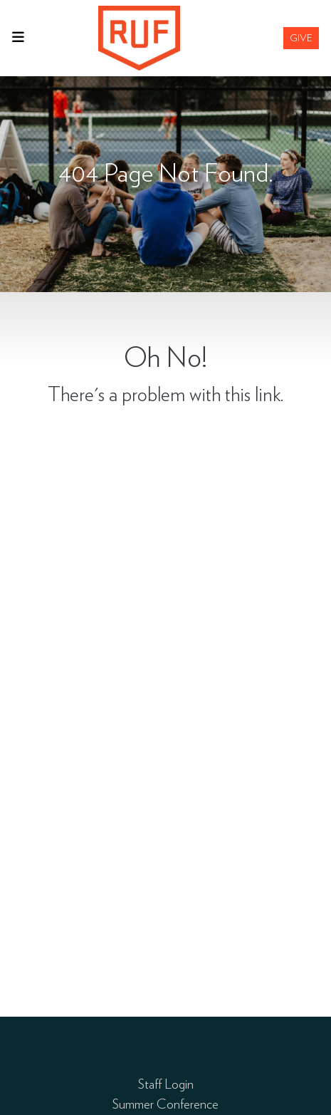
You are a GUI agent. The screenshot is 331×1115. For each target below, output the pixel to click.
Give (301, 37)
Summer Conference (165, 1103)
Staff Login (166, 1083)
